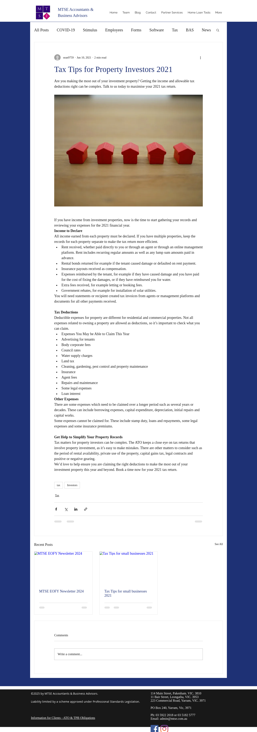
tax (58, 485)
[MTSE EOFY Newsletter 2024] (63, 568)
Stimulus (90, 30)
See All (219, 544)
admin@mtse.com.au (173, 718)
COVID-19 (66, 30)
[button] (218, 30)
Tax (175, 30)
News (206, 30)
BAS (190, 30)
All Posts (41, 30)
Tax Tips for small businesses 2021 (125, 593)
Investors (72, 485)
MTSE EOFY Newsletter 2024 (61, 591)
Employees (114, 30)
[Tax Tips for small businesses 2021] (129, 568)
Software (156, 30)
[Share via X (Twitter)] (66, 509)
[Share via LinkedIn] (76, 509)
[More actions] (200, 57)
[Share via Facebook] (56, 509)
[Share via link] (86, 509)
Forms (136, 30)
